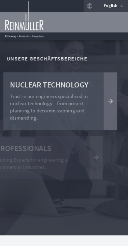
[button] (112, 6)
